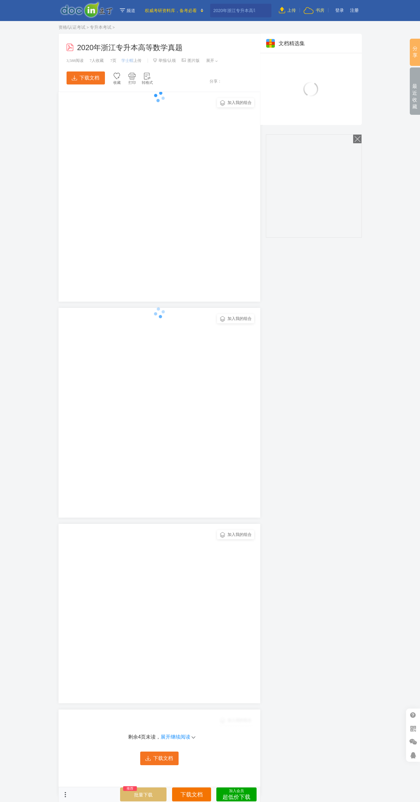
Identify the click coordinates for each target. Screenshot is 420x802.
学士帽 (127, 60)
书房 (314, 10)
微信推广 (413, 741)
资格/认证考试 (72, 27)
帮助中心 (413, 715)
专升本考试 (100, 27)
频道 (127, 10)
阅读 (75, 60)
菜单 (65, 794)
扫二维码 (413, 728)
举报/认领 (164, 60)
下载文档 (85, 77)
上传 (287, 10)
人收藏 (96, 60)
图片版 (191, 60)
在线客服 (413, 755)
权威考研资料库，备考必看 (171, 10)
